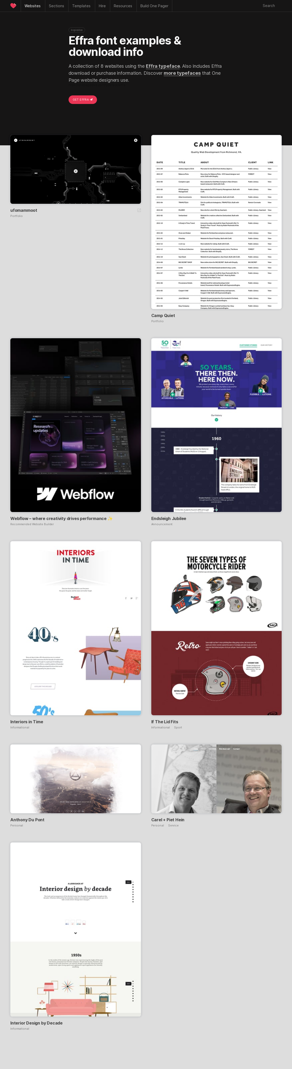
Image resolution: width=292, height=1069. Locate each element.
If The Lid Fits (164, 721)
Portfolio (16, 216)
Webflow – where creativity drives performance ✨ (61, 518)
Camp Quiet (163, 315)
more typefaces (182, 73)
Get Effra (83, 99)
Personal (16, 825)
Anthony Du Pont (27, 819)
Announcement (162, 524)
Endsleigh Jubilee (168, 518)
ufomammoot (23, 210)
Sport (178, 727)
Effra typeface (163, 66)
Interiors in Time (26, 721)
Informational (19, 727)
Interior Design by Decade (36, 1023)
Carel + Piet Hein (168, 819)
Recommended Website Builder (32, 524)
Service (173, 825)
